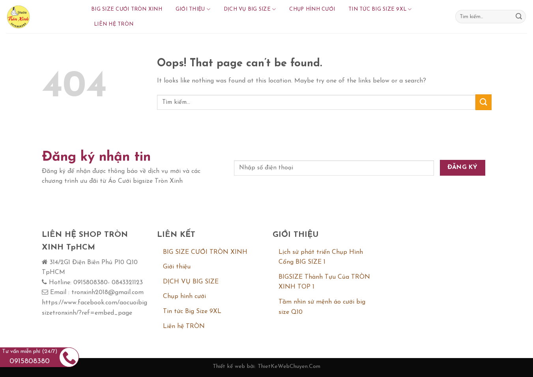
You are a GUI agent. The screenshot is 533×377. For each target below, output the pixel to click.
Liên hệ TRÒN (113, 24)
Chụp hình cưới (312, 9)
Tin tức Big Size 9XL (380, 9)
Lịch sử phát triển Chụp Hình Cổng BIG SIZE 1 (321, 257)
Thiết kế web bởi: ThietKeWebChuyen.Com (266, 366)
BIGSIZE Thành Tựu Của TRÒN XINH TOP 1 (324, 282)
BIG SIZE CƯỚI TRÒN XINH (126, 9)
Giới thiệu (193, 9)
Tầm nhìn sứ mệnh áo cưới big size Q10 (322, 307)
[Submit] (519, 16)
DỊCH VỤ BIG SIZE (250, 9)
